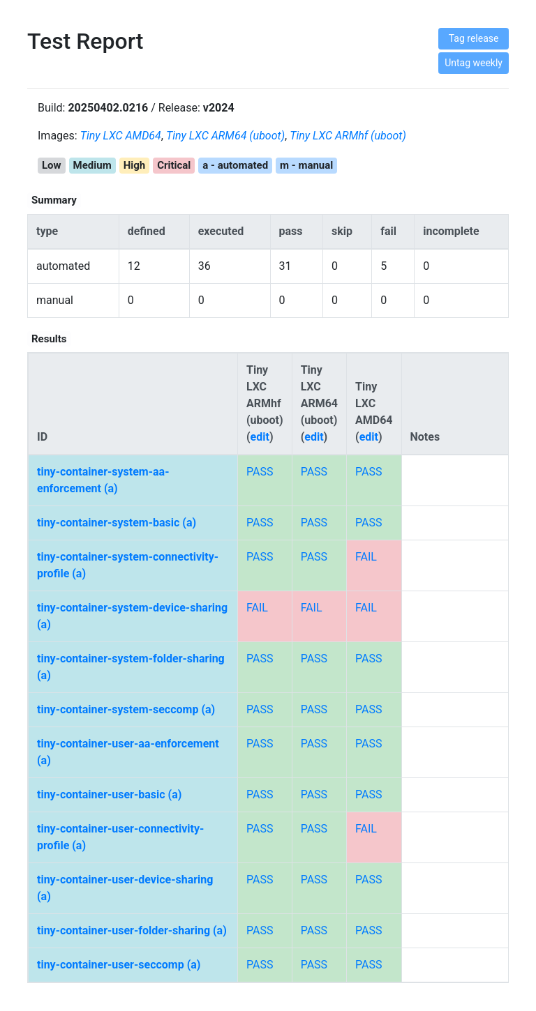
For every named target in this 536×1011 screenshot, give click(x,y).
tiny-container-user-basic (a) (109, 794)
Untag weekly (473, 62)
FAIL (366, 556)
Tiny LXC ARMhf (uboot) (348, 135)
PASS (259, 471)
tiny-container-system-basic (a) (116, 522)
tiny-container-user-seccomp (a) (118, 964)
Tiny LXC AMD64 (120, 135)
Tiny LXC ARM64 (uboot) (225, 135)
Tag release (474, 38)
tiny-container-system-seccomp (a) (126, 709)
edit (260, 436)
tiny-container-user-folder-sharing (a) (132, 930)
